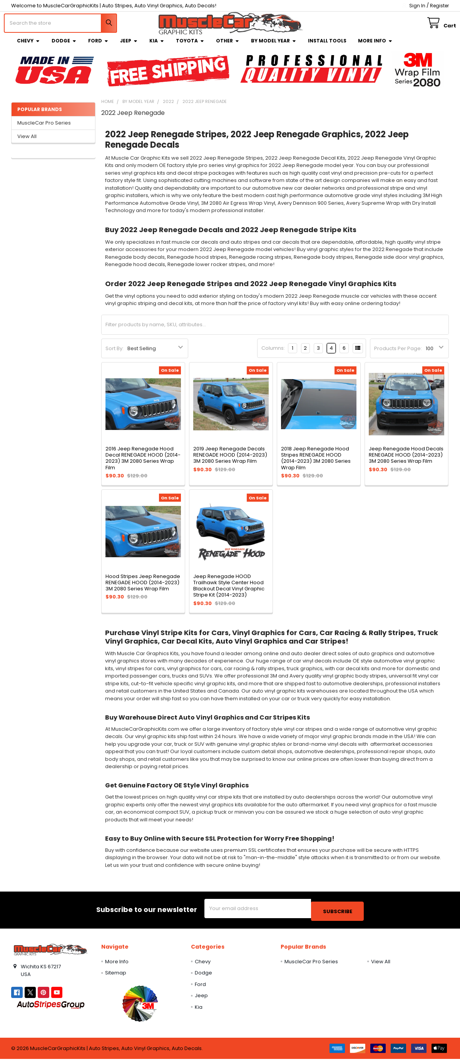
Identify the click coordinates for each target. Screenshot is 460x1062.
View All (27, 142)
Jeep (129, 46)
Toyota (190, 46)
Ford (98, 46)
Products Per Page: (398, 354)
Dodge (64, 46)
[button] (140, 1006)
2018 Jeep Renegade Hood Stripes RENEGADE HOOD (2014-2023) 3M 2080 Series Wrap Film (316, 464)
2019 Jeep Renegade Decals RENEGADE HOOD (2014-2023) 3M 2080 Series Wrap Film (230, 461)
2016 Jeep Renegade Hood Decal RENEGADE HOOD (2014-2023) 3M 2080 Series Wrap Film (143, 464)
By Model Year (273, 46)
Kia (156, 46)
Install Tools (327, 46)
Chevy (28, 46)
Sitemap (115, 975)
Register (439, 5)
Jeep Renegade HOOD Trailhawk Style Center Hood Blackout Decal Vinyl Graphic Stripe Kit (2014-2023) (228, 591)
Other (227, 46)
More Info (375, 46)
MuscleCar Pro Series (44, 128)
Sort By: (114, 354)
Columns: (273, 353)
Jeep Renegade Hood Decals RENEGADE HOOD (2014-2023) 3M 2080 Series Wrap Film (406, 461)
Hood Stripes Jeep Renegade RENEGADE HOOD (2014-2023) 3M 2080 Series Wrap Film (142, 588)
